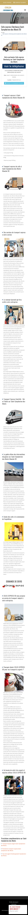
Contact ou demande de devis (14, 83)
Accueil (2, 32)
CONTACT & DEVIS (20, 2)
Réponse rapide (14, 585)
